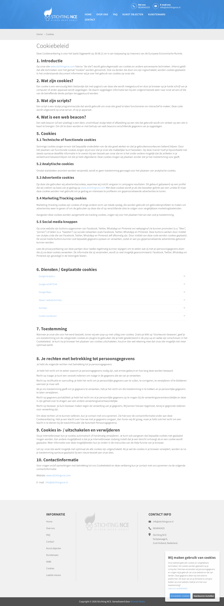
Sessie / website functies (50, 300)
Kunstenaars (156, 14)
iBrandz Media (138, 601)
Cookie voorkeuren (48, 316)
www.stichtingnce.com (62, 66)
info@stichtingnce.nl (170, 7)
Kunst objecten (132, 14)
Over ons (102, 14)
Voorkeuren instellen (204, 596)
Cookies (50, 568)
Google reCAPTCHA (48, 284)
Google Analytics (47, 276)
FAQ (115, 14)
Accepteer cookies (180, 596)
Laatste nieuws (53, 575)
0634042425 (144, 7)
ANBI (48, 562)
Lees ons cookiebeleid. (178, 588)
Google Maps (45, 292)
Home (88, 14)
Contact (90, 20)
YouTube (43, 308)
